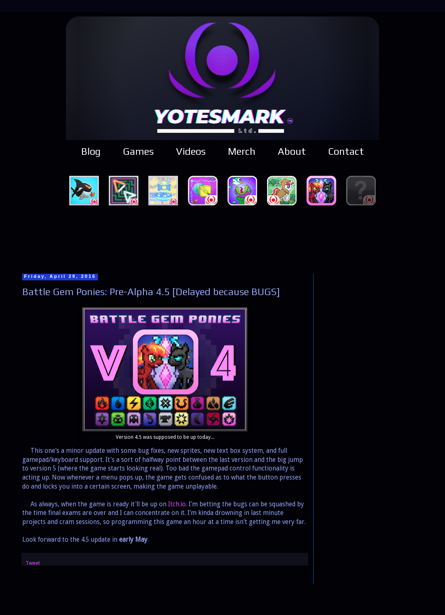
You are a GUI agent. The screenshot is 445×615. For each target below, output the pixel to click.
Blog (91, 151)
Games (138, 151)
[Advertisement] (222, 238)
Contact (346, 151)
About (292, 151)
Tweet (33, 563)
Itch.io (177, 504)
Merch (241, 151)
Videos (191, 151)
